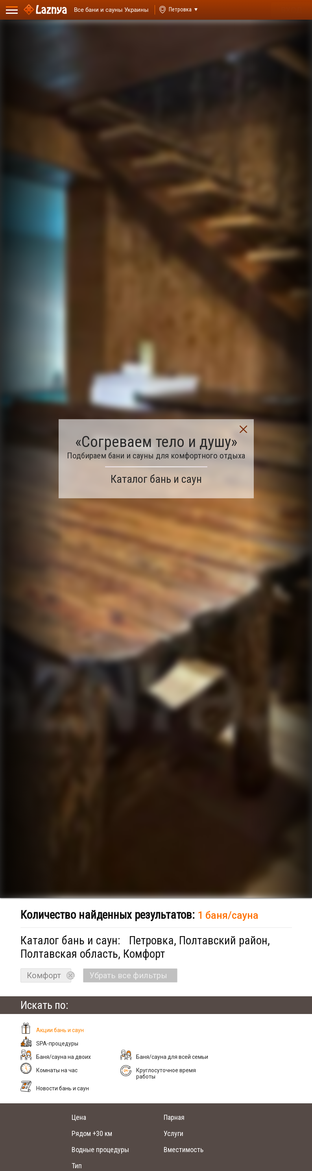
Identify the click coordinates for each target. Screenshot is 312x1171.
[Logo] (45, 10)
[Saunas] (108, 10)
